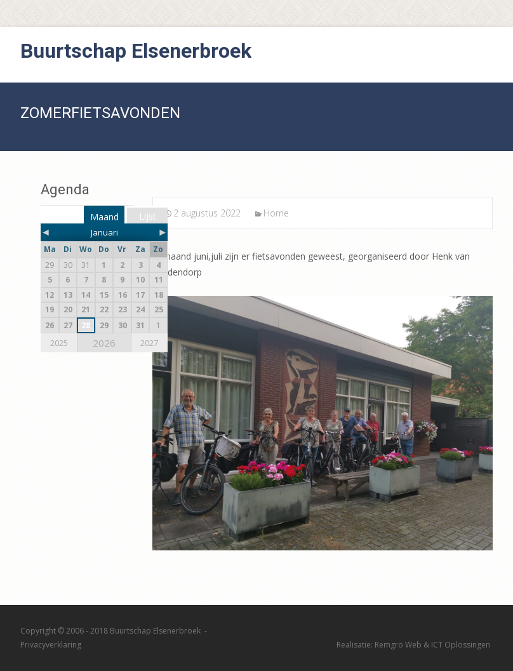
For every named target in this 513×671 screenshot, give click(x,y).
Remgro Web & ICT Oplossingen (432, 644)
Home (276, 213)
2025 (59, 343)
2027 (149, 343)
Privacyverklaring (50, 644)
